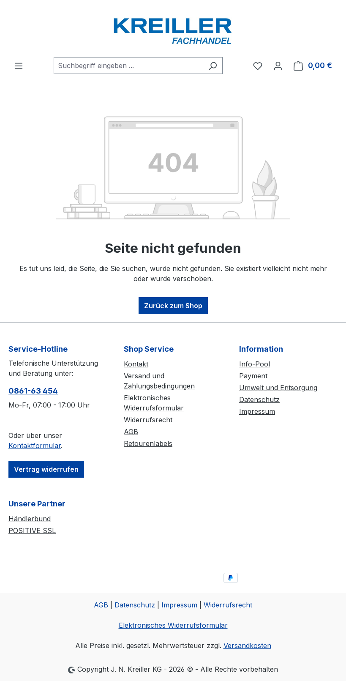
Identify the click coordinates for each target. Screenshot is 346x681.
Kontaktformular (34, 445)
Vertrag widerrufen (46, 469)
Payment (253, 376)
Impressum (257, 411)
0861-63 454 (33, 390)
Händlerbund (29, 518)
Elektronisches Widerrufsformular (173, 625)
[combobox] (128, 65)
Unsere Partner (36, 503)
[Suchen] (213, 65)
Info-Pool (254, 364)
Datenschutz (259, 399)
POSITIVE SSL (32, 530)
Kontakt (136, 364)
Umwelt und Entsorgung (278, 387)
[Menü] (18, 65)
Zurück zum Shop (173, 305)
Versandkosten (247, 645)
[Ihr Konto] (278, 65)
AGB (131, 431)
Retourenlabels (148, 443)
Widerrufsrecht (148, 420)
